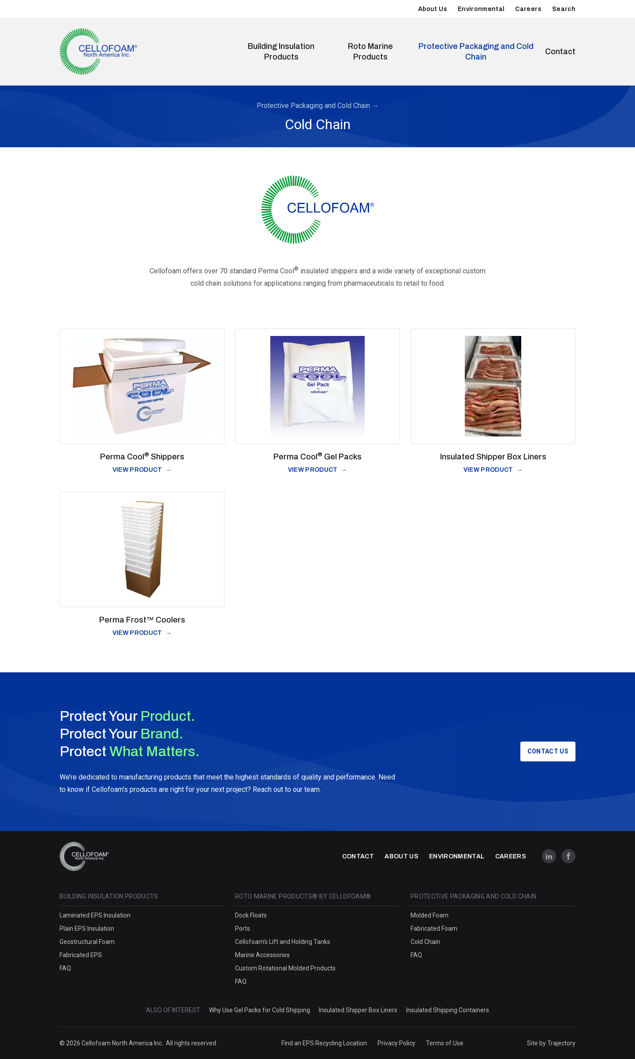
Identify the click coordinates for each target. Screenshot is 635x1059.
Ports (242, 928)
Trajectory (561, 1043)
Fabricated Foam (434, 928)
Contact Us (548, 751)
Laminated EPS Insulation (95, 915)
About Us (432, 9)
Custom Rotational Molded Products (285, 968)
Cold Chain (425, 941)
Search (563, 9)
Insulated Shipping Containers (447, 1010)
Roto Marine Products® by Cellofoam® (303, 896)
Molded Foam (429, 915)
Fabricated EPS (81, 954)
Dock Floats (251, 915)
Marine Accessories (262, 954)
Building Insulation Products (281, 51)
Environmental (481, 9)
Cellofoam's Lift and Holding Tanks (282, 941)
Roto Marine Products (370, 51)
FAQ (65, 968)
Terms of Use (444, 1043)
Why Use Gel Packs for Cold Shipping (259, 1010)
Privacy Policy (396, 1043)
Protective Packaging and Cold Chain (476, 51)
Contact (560, 51)
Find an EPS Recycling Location (324, 1043)
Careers (528, 9)
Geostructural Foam (87, 941)
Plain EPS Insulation (87, 928)
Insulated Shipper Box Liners (358, 1010)
